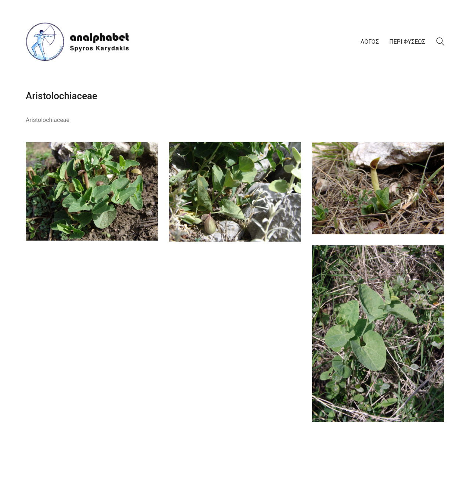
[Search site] (440, 42)
